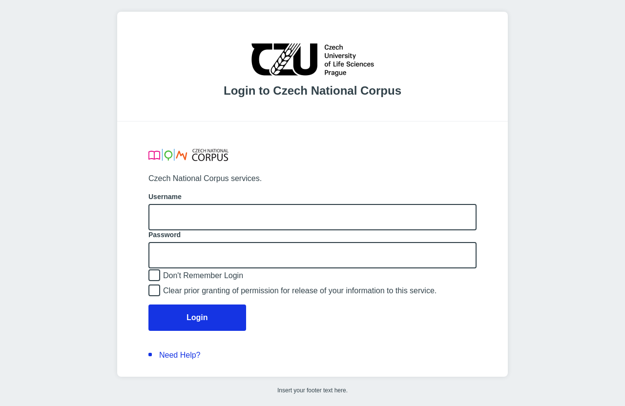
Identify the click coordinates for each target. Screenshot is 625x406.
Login (197, 317)
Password (164, 235)
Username (165, 197)
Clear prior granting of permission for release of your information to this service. (300, 290)
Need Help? (180, 355)
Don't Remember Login (203, 275)
